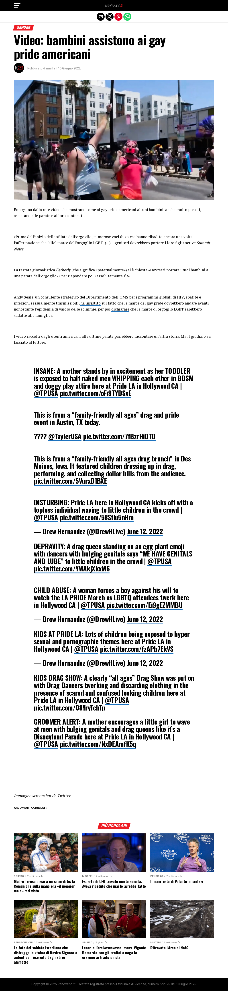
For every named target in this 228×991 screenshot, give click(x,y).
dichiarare (120, 309)
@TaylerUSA (64, 436)
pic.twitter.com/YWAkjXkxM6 (72, 568)
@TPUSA (46, 393)
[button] (17, 5)
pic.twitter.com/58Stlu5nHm (97, 517)
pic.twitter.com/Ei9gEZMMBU (144, 605)
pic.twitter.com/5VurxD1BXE (70, 481)
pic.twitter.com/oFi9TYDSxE (95, 393)
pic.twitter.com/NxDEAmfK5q (98, 744)
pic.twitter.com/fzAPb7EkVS (136, 649)
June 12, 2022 (145, 531)
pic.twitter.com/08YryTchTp (69, 708)
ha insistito (90, 303)
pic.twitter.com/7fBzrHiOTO (119, 436)
